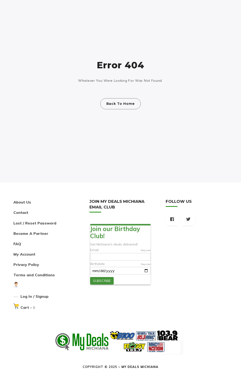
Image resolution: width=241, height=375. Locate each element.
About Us (22, 202)
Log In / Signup (34, 296)
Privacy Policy (26, 264)
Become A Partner (30, 233)
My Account (24, 254)
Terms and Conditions (34, 275)
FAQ (17, 243)
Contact (20, 212)
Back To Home (120, 104)
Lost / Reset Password (34, 223)
